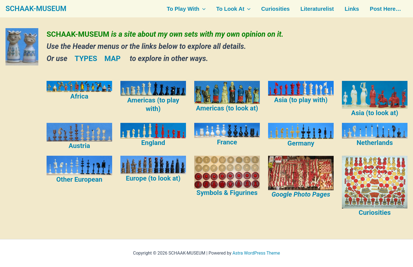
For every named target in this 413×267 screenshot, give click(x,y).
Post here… (384, 9)
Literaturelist (316, 9)
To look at (233, 9)
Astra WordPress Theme (256, 253)
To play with (186, 9)
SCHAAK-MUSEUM (36, 8)
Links (351, 9)
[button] (203, 9)
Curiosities (275, 9)
